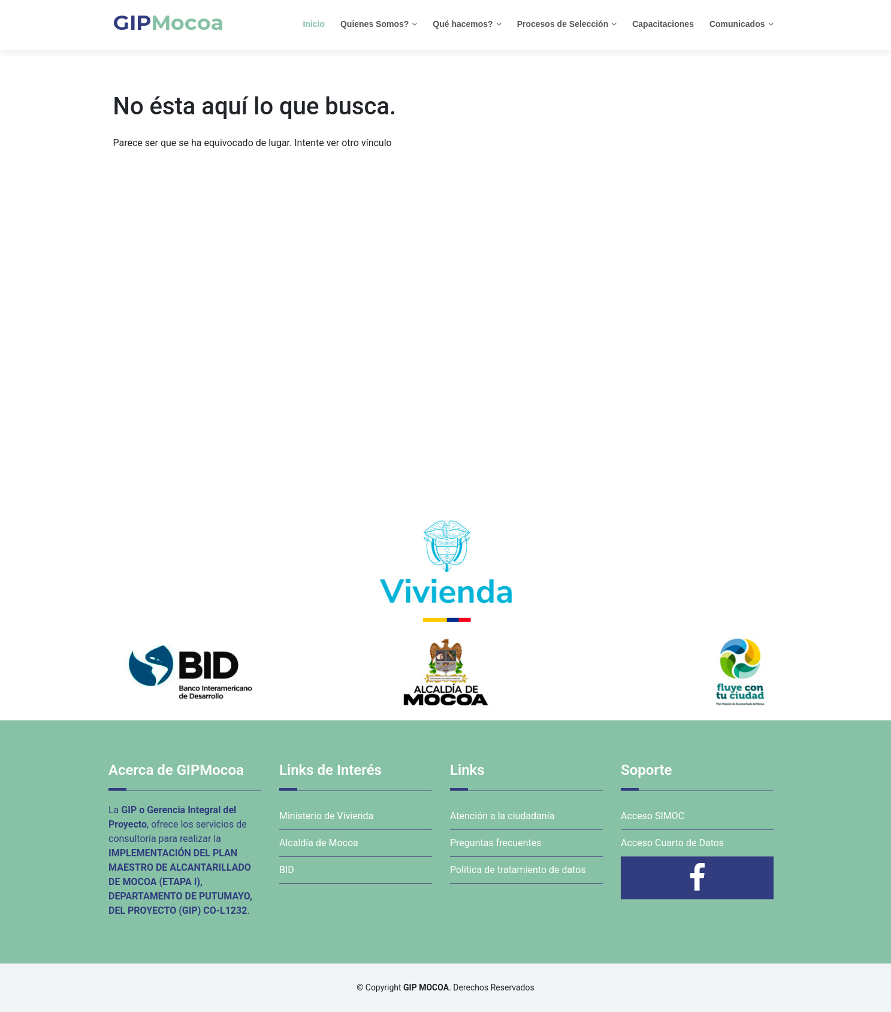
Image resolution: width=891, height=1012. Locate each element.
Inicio (314, 24)
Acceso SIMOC (652, 816)
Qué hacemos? (463, 24)
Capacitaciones (663, 24)
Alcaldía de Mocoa (318, 843)
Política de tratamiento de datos (518, 869)
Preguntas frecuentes (495, 843)
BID (286, 869)
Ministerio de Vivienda (326, 816)
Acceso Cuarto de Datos (672, 843)
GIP (168, 22)
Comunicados (737, 24)
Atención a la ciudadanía (502, 816)
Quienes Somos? (374, 24)
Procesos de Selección (563, 24)
